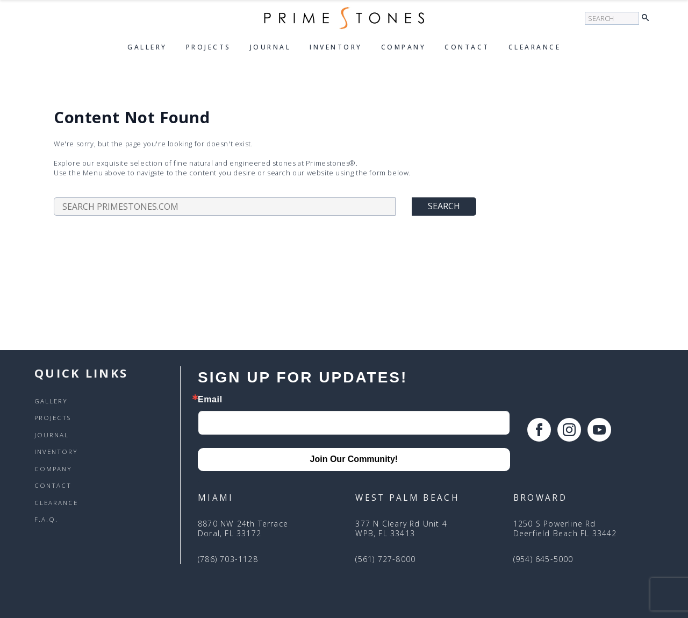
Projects (208, 47)
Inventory (336, 47)
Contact (467, 47)
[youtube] (599, 430)
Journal (270, 47)
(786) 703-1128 (228, 559)
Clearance (534, 47)
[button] (648, 18)
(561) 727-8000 (385, 559)
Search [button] (444, 206)
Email (210, 399)
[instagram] (569, 430)
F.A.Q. (46, 519)
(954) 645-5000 (543, 559)
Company (403, 47)
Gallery (147, 47)
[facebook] (539, 430)
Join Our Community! (354, 459)
